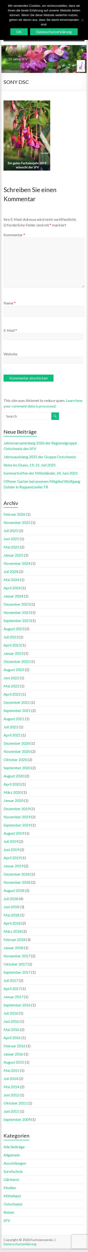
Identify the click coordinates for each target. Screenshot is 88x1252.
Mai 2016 (11, 1029)
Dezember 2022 (17, 661)
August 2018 (14, 890)
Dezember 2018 (17, 874)
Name (10, 303)
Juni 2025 (11, 539)
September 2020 (17, 768)
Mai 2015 (11, 1070)
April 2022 (12, 694)
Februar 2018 (14, 939)
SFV (7, 1220)
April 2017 (12, 988)
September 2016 (17, 1005)
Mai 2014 (11, 1086)
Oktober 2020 (15, 759)
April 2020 (12, 784)
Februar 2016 (14, 1046)
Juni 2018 (11, 907)
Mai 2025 (11, 547)
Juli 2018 (11, 898)
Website (10, 354)
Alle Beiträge (14, 1147)
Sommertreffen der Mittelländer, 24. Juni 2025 (41, 473)
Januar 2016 (13, 1054)
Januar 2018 (13, 947)
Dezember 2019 (17, 808)
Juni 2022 (11, 678)
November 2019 (17, 817)
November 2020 (17, 751)
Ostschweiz (13, 1204)
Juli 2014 (11, 1078)
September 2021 (17, 710)
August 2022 (14, 669)
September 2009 (17, 1119)
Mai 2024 (11, 579)
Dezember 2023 (17, 604)
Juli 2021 (11, 727)
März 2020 (13, 792)
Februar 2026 (14, 514)
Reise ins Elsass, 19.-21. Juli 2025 (30, 465)
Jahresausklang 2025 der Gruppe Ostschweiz (40, 456)
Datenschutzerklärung (20, 1244)
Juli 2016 (11, 1013)
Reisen (9, 1212)
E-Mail (10, 330)
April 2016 (12, 1037)
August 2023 (14, 628)
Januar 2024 (13, 596)
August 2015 (14, 1062)
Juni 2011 (11, 1111)
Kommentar (14, 235)
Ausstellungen (15, 1163)
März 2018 (13, 931)
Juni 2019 (11, 849)
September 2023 (17, 620)
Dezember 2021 (17, 702)
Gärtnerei (11, 1179)
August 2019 (14, 833)
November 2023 (17, 612)
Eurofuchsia (13, 1171)
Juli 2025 (11, 530)
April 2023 (12, 645)
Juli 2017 (11, 980)
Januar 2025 (13, 555)
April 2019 (12, 857)
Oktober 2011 (15, 1103)
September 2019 (17, 825)
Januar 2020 (13, 800)
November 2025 (17, 522)
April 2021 (12, 735)
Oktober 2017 (15, 964)
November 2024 (17, 563)
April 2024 (12, 588)
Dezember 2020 (17, 743)
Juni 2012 (11, 1095)
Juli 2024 (11, 571)
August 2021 (14, 718)
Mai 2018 (11, 915)
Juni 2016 (11, 1021)
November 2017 (17, 956)
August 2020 (14, 776)
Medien (10, 1187)
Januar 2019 (13, 866)
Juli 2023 (11, 637)
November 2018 (17, 882)
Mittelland (12, 1196)
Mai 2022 (11, 686)
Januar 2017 (13, 996)
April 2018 (12, 923)
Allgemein (12, 1155)
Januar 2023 (13, 653)
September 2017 (17, 972)
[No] (82, 20)
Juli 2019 (11, 841)
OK (19, 31)
